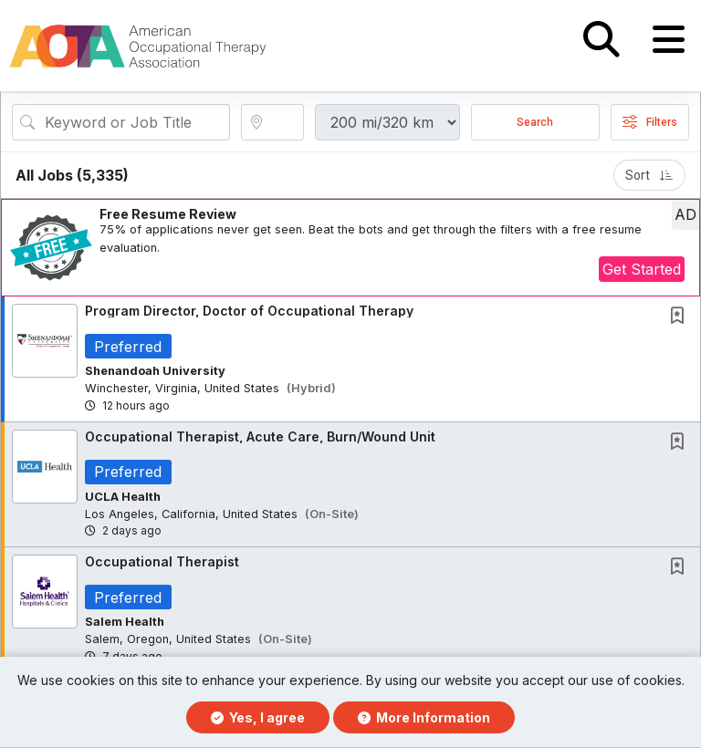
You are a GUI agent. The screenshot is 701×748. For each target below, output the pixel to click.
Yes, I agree (258, 717)
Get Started (641, 272)
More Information (424, 717)
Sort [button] (649, 178)
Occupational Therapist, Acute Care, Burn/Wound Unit (260, 439)
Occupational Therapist (162, 565)
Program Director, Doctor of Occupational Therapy (249, 313)
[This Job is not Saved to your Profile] (681, 319)
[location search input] (285, 125)
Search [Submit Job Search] (535, 125)
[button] (668, 40)
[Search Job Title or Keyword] (133, 125)
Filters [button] (650, 125)
